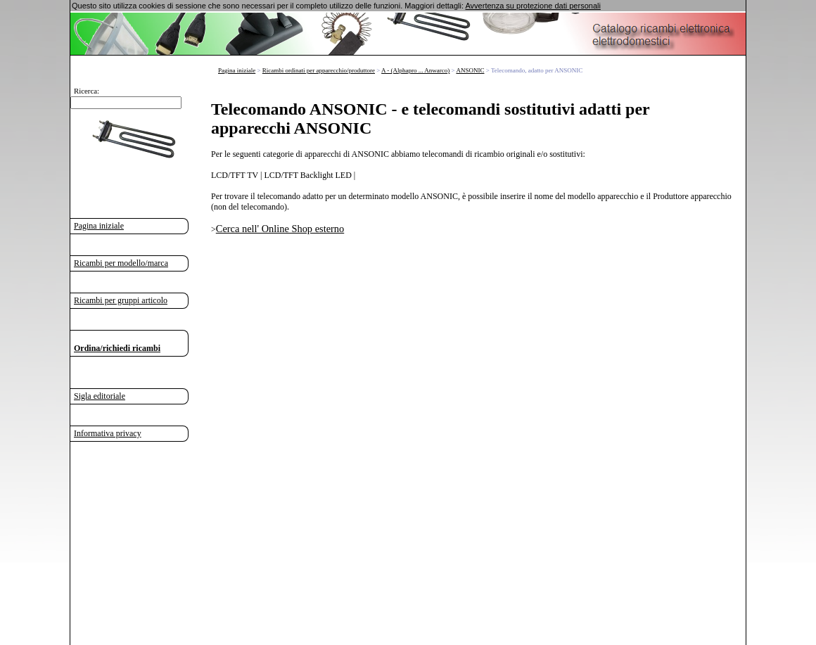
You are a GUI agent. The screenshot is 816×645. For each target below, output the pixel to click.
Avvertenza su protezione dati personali (532, 5)
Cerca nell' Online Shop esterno (280, 228)
